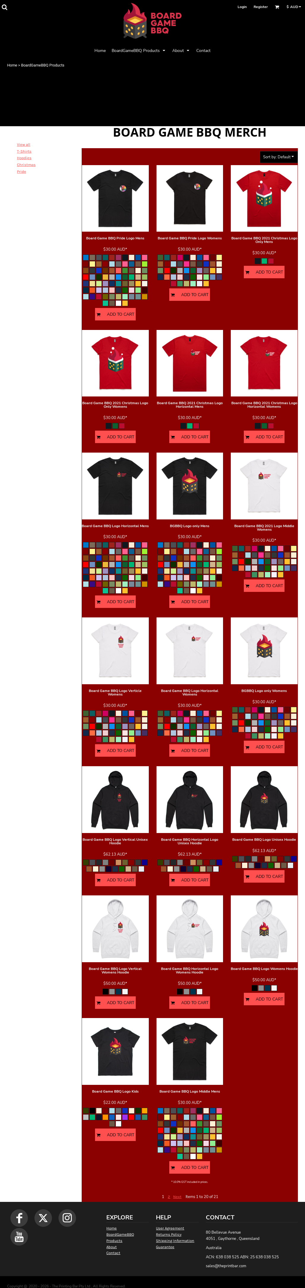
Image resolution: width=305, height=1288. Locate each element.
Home (12, 65)
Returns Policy (168, 1234)
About (111, 1247)
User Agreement (170, 1228)
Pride (21, 171)
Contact (113, 1253)
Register (261, 6)
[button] (4, 7)
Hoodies (24, 158)
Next (177, 1196)
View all (23, 144)
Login (242, 6)
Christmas (26, 164)
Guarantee (165, 1247)
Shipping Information (175, 1240)
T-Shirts (24, 151)
